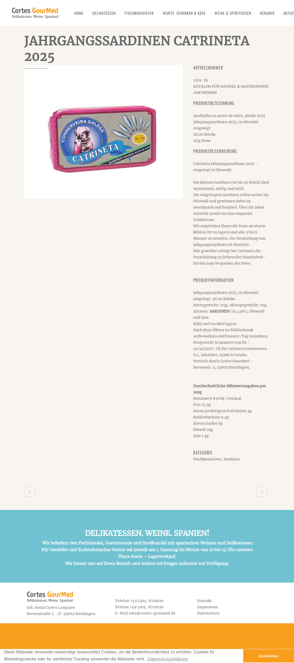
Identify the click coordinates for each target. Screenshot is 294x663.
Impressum (207, 607)
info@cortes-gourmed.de (152, 613)
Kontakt (204, 600)
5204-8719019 (150, 600)
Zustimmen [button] (269, 656)
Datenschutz (208, 613)
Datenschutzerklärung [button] (167, 659)
